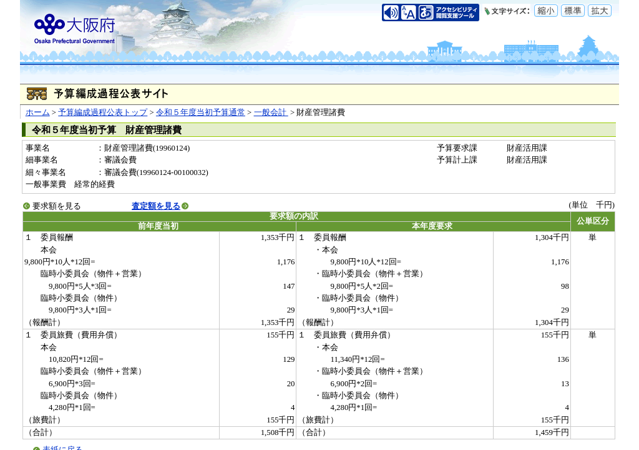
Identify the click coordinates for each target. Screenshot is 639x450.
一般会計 (271, 112)
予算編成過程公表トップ (102, 112)
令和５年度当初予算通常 (200, 112)
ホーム (38, 112)
